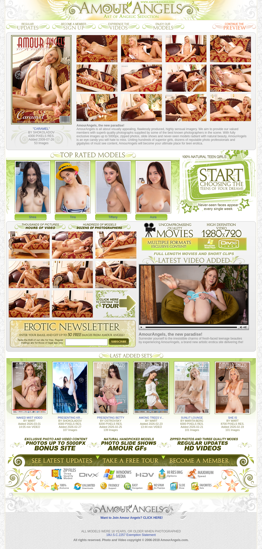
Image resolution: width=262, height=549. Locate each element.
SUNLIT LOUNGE (192, 417)
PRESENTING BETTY (110, 417)
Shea (32, 217)
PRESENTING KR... (70, 417)
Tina (73, 217)
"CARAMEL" (41, 129)
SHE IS (232, 417)
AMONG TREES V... (151, 417)
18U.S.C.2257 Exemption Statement (131, 535)
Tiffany (112, 217)
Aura (153, 217)
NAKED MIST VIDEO (29, 417)
